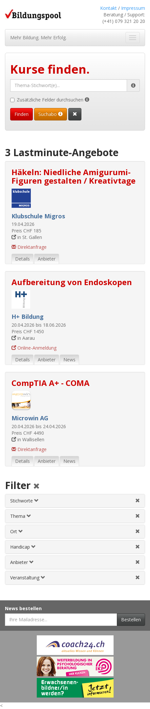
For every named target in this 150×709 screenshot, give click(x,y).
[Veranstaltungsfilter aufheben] (137, 577)
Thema (20, 516)
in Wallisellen (27, 439)
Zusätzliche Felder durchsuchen (49, 100)
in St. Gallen (26, 237)
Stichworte (24, 501)
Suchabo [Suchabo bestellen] (50, 114)
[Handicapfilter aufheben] (137, 547)
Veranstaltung (27, 577)
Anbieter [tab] (46, 259)
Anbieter (22, 562)
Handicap (23, 547)
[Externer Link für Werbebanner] (75, 645)
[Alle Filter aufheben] (36, 486)
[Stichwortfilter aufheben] (137, 501)
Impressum (133, 8)
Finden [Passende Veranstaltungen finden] (21, 114)
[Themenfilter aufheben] (137, 516)
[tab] (75, 500)
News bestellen (23, 608)
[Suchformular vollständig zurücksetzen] (74, 114)
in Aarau (23, 338)
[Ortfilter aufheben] (137, 531)
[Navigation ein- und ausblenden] (132, 37)
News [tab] (69, 359)
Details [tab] (22, 259)
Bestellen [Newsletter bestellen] (131, 619)
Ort (16, 531)
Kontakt (108, 8)
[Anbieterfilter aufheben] (137, 562)
